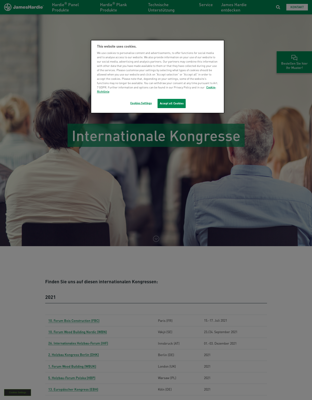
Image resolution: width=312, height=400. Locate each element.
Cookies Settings (141, 103)
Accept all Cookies (172, 103)
